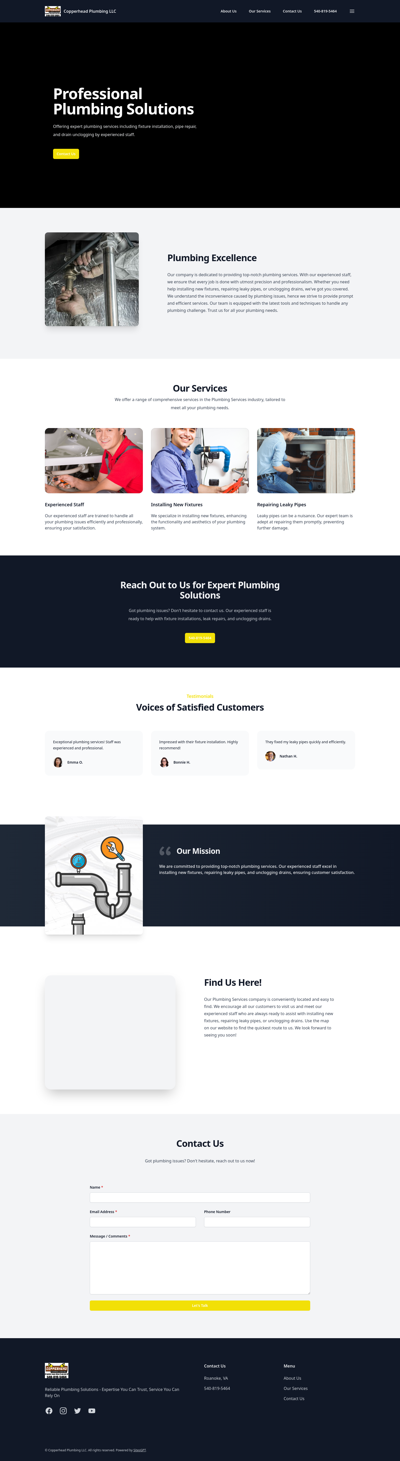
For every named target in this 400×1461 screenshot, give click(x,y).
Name (96, 1187)
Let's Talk (200, 1305)
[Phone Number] (257, 1222)
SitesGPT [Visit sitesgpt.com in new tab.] (139, 1450)
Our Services (259, 11)
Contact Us (292, 11)
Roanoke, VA (216, 1378)
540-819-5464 (325, 11)
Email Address (103, 1211)
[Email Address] (143, 1222)
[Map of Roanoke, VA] (110, 1032)
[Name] (200, 1197)
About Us (228, 11)
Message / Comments (110, 1236)
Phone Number (217, 1211)
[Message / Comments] (200, 1267)
